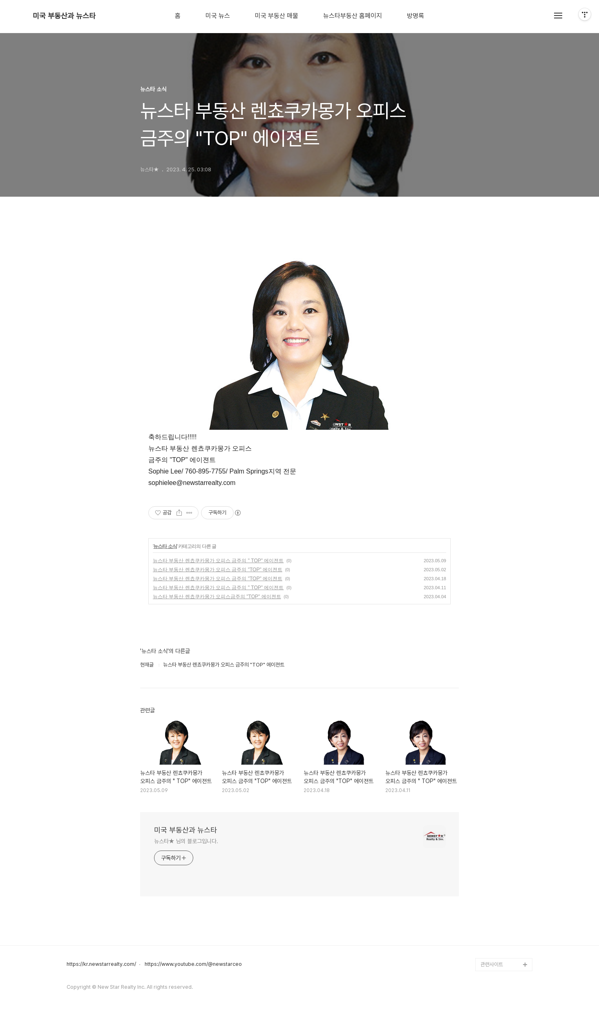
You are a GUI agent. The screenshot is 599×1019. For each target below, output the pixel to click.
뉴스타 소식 (165, 546)
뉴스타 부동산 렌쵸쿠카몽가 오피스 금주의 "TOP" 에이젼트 (217, 569)
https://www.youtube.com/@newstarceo (193, 964)
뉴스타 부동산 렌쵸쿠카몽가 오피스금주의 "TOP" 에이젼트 (217, 596)
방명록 (415, 16)
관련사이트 (492, 964)
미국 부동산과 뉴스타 (64, 16)
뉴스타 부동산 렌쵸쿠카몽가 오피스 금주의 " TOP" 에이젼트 (218, 560)
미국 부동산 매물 (276, 16)
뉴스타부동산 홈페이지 (352, 16)
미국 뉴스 (218, 16)
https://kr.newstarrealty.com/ (101, 964)
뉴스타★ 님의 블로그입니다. (186, 841)
